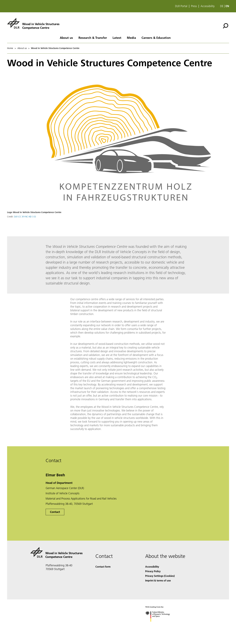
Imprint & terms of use (158, 580)
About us (66, 38)
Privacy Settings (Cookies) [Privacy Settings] (160, 575)
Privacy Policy (153, 571)
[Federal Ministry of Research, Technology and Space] (160, 624)
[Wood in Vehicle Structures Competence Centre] (33, 23)
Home (10, 48)
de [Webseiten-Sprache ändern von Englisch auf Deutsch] (221, 6)
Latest (117, 38)
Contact (55, 512)
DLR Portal (181, 6)
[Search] (225, 26)
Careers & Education (156, 38)
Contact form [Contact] (103, 566)
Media (131, 38)
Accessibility (208, 6)
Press (194, 6)
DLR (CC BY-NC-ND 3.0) (25, 216)
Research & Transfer (92, 38)
